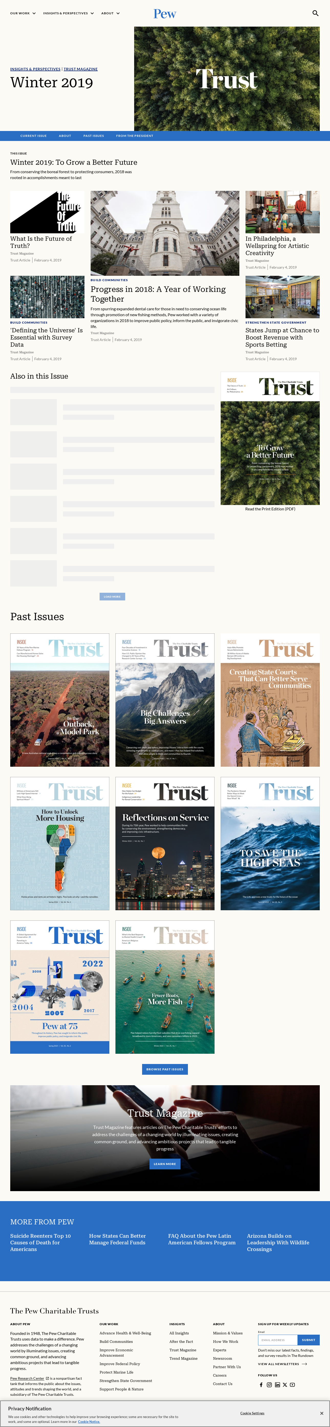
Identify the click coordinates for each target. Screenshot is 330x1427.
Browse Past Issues (165, 1069)
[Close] (321, 1416)
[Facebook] (261, 1385)
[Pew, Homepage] (165, 13)
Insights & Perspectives (35, 69)
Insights (177, 1324)
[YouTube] (292, 1385)
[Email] (278, 1340)
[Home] (54, 1311)
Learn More (165, 1164)
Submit (308, 1340)
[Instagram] (269, 1385)
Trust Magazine (81, 69)
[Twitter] (285, 1384)
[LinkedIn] (277, 1385)
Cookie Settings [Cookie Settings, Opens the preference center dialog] (252, 1416)
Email (261, 1332)
